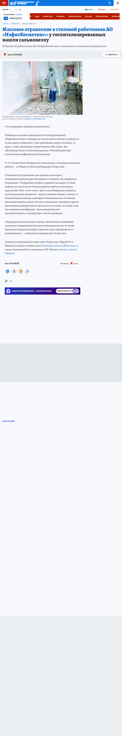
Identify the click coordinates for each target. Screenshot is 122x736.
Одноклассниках (51, 245)
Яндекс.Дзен (67, 249)
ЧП (11, 281)
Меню (3, 3)
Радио (90, 9)
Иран (37, 16)
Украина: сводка (74, 16)
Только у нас (48, 16)
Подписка (114, 9)
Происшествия (15, 23)
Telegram (10, 253)
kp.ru (76, 263)
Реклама (101, 9)
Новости (5, 23)
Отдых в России (102, 16)
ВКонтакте (70, 245)
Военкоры (60, 16)
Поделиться (111, 54)
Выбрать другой (15, 18)
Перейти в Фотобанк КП (34, 119)
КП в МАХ (88, 16)
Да (6, 18)
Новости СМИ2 (8, 421)
